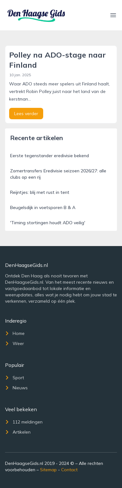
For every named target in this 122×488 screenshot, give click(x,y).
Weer (14, 343)
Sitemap (48, 470)
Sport (14, 377)
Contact (69, 470)
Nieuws (16, 388)
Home (15, 333)
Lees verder (26, 113)
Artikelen (18, 432)
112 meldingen (24, 422)
